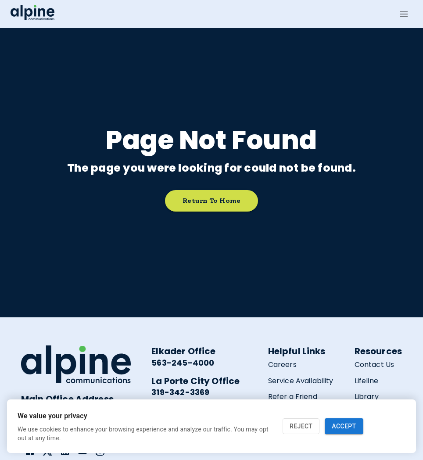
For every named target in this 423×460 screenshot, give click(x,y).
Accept (344, 426)
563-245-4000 (182, 362)
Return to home (211, 201)
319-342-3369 (180, 392)
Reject (301, 426)
